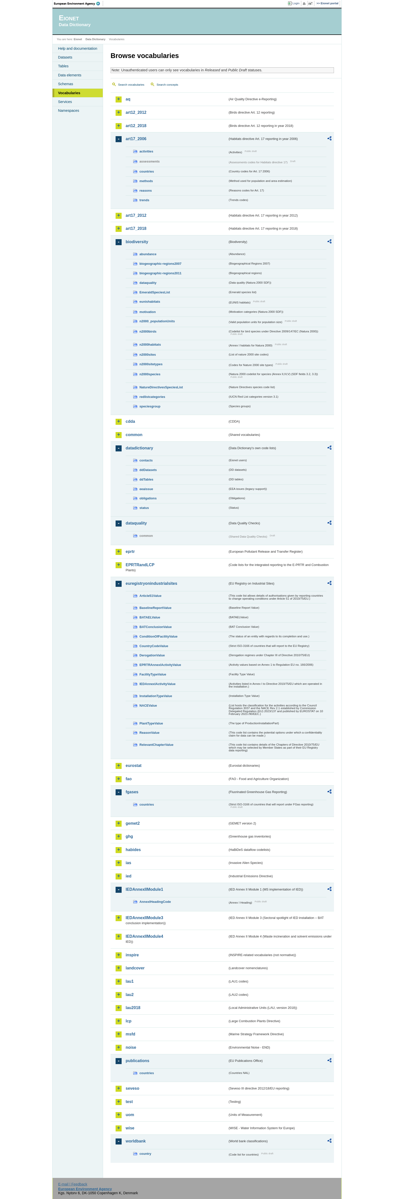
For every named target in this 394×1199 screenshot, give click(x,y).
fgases (132, 792)
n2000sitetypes (151, 364)
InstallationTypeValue (155, 696)
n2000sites (147, 354)
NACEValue (148, 705)
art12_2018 (136, 126)
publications (137, 1061)
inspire (132, 955)
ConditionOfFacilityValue (158, 636)
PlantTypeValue (151, 723)
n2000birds (148, 331)
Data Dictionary (95, 39)
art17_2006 (136, 139)
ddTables (146, 479)
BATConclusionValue (155, 627)
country (145, 1154)
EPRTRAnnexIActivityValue (160, 665)
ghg (129, 836)
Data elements (69, 75)
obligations (148, 498)
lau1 (130, 981)
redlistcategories (152, 397)
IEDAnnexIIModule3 (144, 918)
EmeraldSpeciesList (154, 292)
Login (296, 3)
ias (128, 863)
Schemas (65, 84)
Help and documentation (77, 48)
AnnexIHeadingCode (155, 902)
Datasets (65, 57)
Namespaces (68, 111)
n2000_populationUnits (157, 321)
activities (146, 151)
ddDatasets (148, 470)
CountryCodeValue (153, 646)
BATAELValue (149, 617)
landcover (135, 968)
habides (133, 850)
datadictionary (139, 448)
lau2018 (133, 1008)
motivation (147, 312)
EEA (78, 3)
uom (130, 1115)
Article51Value (150, 596)
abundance (148, 254)
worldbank (136, 1141)
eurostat (133, 765)
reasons (145, 190)
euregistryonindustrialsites (151, 583)
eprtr (130, 551)
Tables (63, 66)
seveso (132, 1088)
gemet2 (133, 823)
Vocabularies (69, 93)
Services (65, 102)
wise (130, 1128)
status (144, 508)
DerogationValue (152, 655)
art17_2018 (136, 228)
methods (146, 181)
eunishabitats (149, 301)
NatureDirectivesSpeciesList (161, 387)
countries (146, 171)
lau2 (130, 995)
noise (131, 1047)
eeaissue (146, 489)
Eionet (78, 39)
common (134, 435)
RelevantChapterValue (156, 745)
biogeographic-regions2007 (160, 264)
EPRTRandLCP (140, 565)
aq (128, 99)
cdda (130, 421)
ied (128, 876)
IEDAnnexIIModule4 (144, 936)
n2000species (149, 374)
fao (129, 779)
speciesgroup (149, 406)
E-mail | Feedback (72, 1184)
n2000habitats (150, 344)
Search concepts (167, 84)
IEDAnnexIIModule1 (144, 889)
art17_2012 (136, 215)
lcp (128, 1021)
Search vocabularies (131, 84)
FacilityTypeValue (152, 674)
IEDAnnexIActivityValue (157, 684)
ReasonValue (149, 733)
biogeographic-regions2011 (160, 273)
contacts (146, 460)
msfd (130, 1034)
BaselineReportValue (155, 608)
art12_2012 (136, 112)
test (129, 1102)
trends (144, 200)
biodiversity (137, 242)
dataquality (148, 283)
